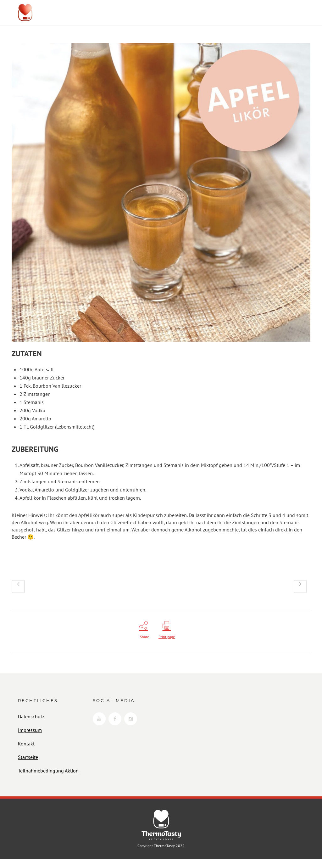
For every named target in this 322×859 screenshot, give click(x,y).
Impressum (30, 730)
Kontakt (26, 743)
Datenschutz (31, 716)
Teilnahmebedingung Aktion (48, 770)
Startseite (28, 757)
